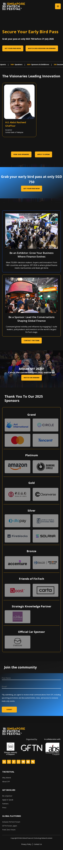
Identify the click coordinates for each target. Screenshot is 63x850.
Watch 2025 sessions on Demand (42, 48)
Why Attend (6, 778)
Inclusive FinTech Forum (11, 822)
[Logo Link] (4, 762)
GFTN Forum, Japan (9, 826)
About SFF (6, 781)
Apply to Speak (43, 154)
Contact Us (38, 844)
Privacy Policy (26, 844)
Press (4, 807)
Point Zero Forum (8, 830)
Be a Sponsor (7, 796)
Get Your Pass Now (13, 48)
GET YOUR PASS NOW (31, 188)
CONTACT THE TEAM (31, 340)
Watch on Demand (31, 378)
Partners (5, 804)
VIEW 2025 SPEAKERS (21, 154)
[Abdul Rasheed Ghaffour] (10, 96)
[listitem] (31, 838)
